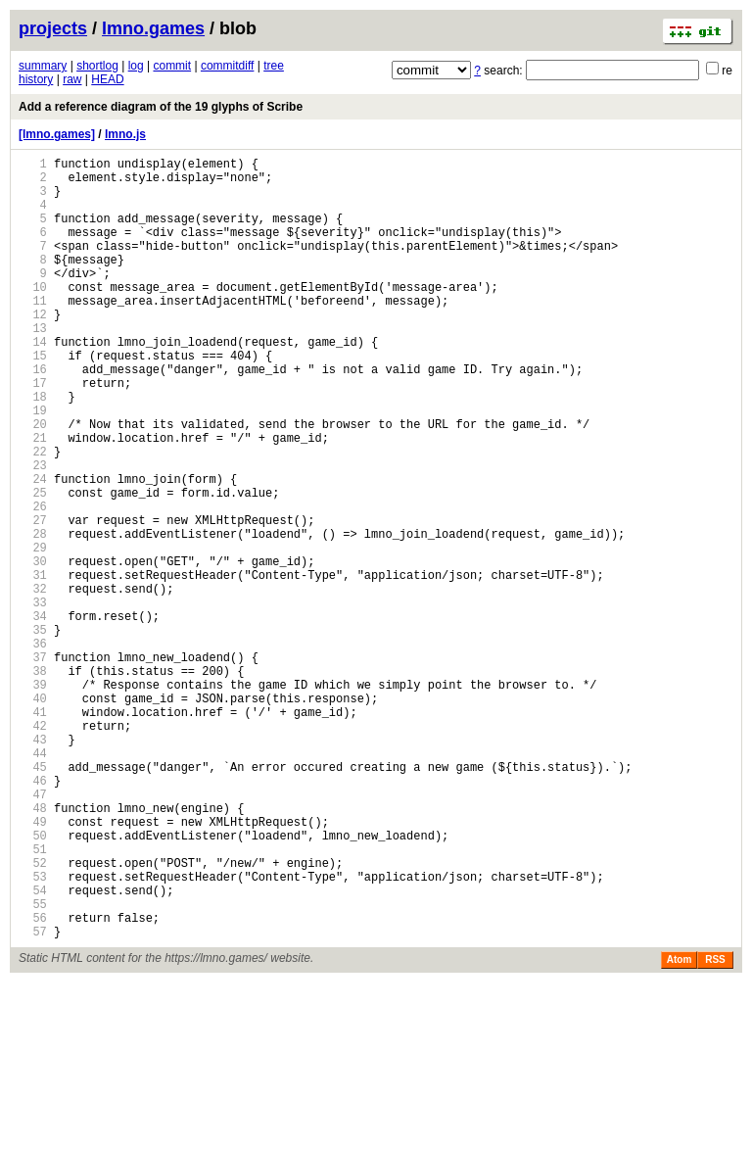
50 (33, 982)
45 (33, 898)
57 (33, 1098)
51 (33, 998)
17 (33, 432)
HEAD (107, 79)
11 (33, 332)
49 (33, 965)
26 (33, 582)
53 (33, 1032)
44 (33, 882)
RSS (715, 1127)
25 (33, 565)
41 (33, 832)
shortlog (97, 65)
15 (33, 399)
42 (33, 848)
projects (53, 28)
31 (33, 665)
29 (33, 632)
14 (33, 382)
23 (33, 532)
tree (273, 65)
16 (33, 415)
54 (33, 1048)
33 (33, 699)
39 (33, 799)
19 (33, 465)
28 (33, 615)
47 (33, 932)
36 (33, 749)
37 (33, 765)
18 (33, 449)
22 (33, 515)
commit (172, 65)
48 (33, 948)
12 (33, 349)
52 (33, 1015)
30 (33, 649)
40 (33, 815)
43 (33, 865)
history (36, 79)
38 (33, 782)
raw (72, 79)
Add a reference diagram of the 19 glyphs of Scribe (161, 107)
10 (33, 316)
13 (33, 366)
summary (43, 65)
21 (33, 499)
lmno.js (125, 134)
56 (33, 1082)
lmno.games (153, 28)
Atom (679, 1127)
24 (33, 549)
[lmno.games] (57, 134)
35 (33, 732)
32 (33, 682)
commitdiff (227, 65)
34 (33, 715)
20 (33, 482)
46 (33, 915)
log (136, 65)
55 (33, 1065)
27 (33, 599)
